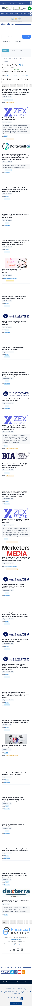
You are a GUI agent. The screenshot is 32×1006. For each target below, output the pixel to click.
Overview (5, 58)
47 (30, 85)
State (16, 13)
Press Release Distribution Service (10, 278)
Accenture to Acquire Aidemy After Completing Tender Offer (13, 348)
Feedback (16, 1004)
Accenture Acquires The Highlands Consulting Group (13, 825)
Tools (4, 55)
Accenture (7, 196)
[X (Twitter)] (10, 950)
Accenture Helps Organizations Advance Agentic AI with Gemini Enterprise (14, 297)
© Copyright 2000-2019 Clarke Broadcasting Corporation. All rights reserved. (16, 992)
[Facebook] (14, 950)
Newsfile (6, 914)
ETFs (21, 50)
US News (23, 13)
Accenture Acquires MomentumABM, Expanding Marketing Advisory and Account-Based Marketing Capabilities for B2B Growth (16, 695)
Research (25, 75)
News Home (4, 13)
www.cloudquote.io (16, 939)
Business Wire (7, 225)
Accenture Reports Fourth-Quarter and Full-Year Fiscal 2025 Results (15, 399)
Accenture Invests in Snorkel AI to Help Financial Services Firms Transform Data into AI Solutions (14, 875)
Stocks (13, 50)
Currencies (14, 58)
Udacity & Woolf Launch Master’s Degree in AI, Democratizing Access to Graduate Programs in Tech (15, 216)
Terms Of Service (18, 945)
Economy (16, 448)
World (29, 13)
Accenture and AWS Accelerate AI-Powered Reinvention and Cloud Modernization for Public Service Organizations (15, 189)
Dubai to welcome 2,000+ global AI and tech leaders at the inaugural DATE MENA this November (15, 520)
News (4, 3)
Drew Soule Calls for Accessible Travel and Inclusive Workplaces (15, 118)
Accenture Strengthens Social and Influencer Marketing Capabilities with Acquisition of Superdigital (13, 799)
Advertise (12, 981)
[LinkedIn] (18, 950)
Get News (6, 752)
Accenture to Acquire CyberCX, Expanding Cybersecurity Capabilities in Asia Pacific (15, 849)
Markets (5, 50)
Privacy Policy (22, 989)
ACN (21, 65)
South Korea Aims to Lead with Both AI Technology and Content (14, 746)
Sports (12, 3)
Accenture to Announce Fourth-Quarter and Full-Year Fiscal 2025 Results (15, 640)
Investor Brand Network (8, 99)
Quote (7, 75)
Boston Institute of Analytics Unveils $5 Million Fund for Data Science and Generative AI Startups (14, 465)
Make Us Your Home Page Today (11, 967)
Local (11, 13)
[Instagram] (22, 950)
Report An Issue (26, 981)
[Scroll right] (31, 3)
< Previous (4, 85)
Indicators (5, 45)
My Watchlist (18, 41)
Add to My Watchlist (6, 73)
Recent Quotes (6, 41)
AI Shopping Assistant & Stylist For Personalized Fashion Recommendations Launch (15, 271)
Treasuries (5, 61)
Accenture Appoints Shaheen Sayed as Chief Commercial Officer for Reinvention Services (15, 322)
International (21, 58)
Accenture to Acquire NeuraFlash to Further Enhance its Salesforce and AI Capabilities (15, 721)
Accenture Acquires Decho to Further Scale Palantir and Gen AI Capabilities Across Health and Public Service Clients (15, 242)
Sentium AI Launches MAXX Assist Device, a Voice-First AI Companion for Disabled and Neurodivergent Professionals (16, 558)
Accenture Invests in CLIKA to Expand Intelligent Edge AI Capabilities (14, 773)
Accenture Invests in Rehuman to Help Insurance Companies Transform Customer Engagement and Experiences (15, 374)
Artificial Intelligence (10, 102)
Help (18, 981)
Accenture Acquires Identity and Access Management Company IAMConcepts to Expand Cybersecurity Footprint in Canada (15, 614)
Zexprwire (6, 136)
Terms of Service (11, 989)
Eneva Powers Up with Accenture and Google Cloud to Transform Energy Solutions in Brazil (13, 586)
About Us (5, 981)
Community (21, 3)
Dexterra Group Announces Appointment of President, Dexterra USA (15, 901)
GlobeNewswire (7, 172)
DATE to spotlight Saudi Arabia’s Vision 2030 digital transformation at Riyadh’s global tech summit (14, 427)
